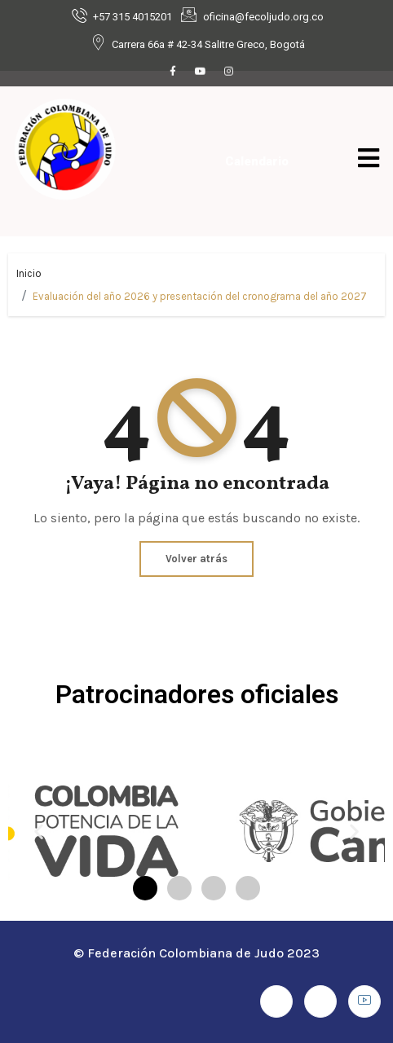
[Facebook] (173, 72)
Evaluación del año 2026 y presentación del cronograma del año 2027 (200, 296)
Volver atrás (196, 558)
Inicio (29, 273)
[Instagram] (228, 72)
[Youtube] (200, 72)
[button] (38, 830)
